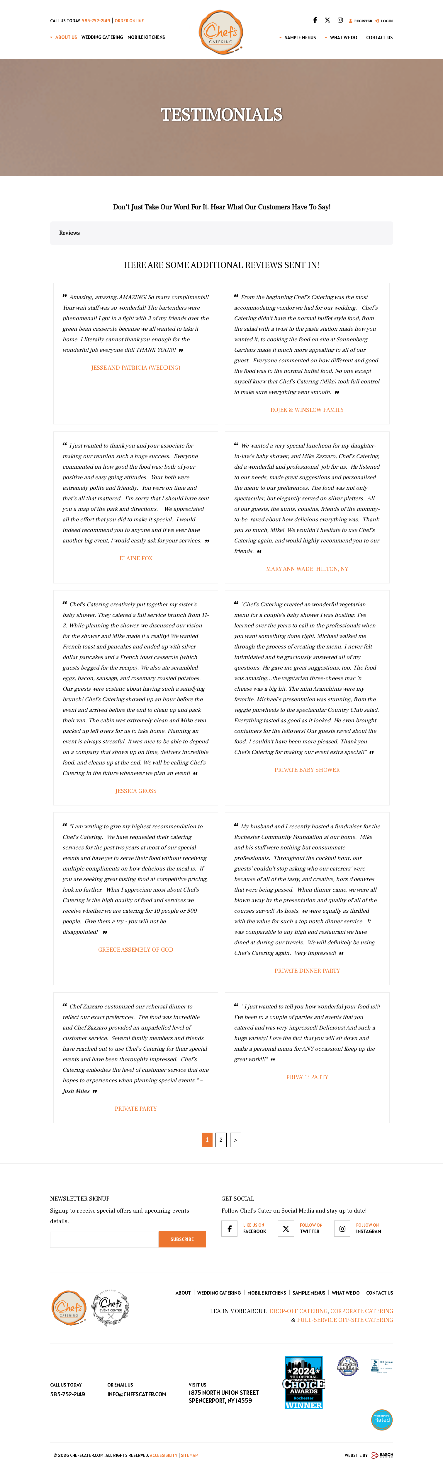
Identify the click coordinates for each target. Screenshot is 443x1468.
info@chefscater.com (136, 1394)
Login (384, 21)
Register (360, 21)
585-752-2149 (96, 20)
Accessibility (163, 1455)
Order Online (129, 20)
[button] (50, 250)
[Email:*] (104, 1240)
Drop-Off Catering (297, 1311)
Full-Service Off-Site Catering (345, 1320)
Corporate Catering (361, 1311)
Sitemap (189, 1455)
